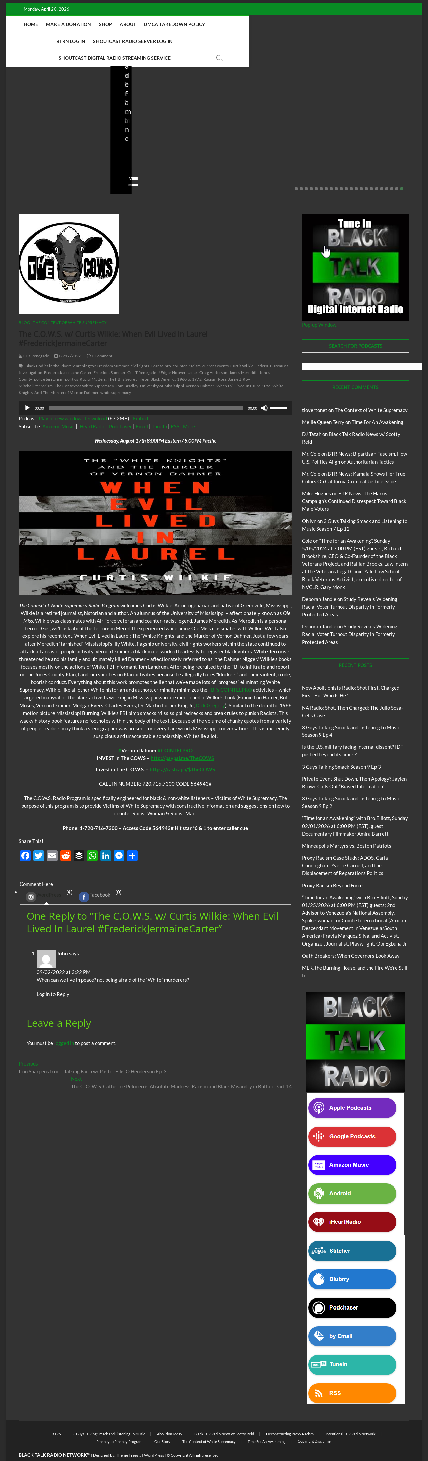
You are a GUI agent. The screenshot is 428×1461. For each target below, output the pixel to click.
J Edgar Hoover (172, 356)
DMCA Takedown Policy (198, 24)
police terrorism (48, 362)
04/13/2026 (150, 158)
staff (21, 158)
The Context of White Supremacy (70, 306)
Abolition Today (169, 1417)
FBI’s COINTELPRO (230, 673)
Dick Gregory (210, 689)
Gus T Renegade (141, 356)
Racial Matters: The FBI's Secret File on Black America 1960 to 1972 (140, 362)
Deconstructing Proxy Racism (290, 1417)
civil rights (140, 349)
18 (381, 172)
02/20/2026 (357, 158)
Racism (209, 362)
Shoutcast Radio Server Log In (313, 24)
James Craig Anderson (208, 356)
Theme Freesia (128, 1438)
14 (361, 172)
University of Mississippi (162, 369)
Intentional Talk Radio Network (351, 1417)
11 (346, 172)
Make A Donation (92, 24)
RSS (175, 410)
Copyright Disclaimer (315, 1424)
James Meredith (243, 356)
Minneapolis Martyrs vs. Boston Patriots (346, 829)
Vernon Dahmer (200, 369)
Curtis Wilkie (242, 349)
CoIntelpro (161, 349)
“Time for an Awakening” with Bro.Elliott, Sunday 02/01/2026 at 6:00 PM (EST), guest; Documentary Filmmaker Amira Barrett (355, 809)
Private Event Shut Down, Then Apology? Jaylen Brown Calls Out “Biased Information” (368, 135)
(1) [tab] (47, 880)
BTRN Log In (251, 24)
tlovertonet (314, 393)
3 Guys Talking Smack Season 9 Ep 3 (341, 750)
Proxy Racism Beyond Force (332, 869)
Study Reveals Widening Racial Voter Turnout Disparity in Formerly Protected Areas (349, 590)
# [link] (119, 734)
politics (71, 362)
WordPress (43, 880)
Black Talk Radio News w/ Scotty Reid (52, 115)
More (189, 410)
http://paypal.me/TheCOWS (182, 742)
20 (391, 172)
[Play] (27, 391)
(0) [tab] (98, 880)
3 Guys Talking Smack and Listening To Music (109, 1417)
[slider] (146, 391)
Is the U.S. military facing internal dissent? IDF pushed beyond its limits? (264, 140)
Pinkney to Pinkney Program (119, 1425)
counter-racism (187, 349)
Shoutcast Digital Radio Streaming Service (200, 41)
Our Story (162, 1425)
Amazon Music (58, 410)
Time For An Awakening (377, 406)
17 (376, 172)
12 (351, 172)
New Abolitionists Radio (51, 120)
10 (341, 172)
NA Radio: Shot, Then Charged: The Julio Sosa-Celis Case (161, 140)
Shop (129, 24)
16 (371, 172)
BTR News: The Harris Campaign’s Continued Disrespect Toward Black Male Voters (354, 484)
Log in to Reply (53, 978)
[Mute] (264, 391)
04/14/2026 (47, 158)
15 (366, 172)
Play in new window (60, 402)
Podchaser (120, 410)
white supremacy (115, 376)
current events (215, 349)
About (152, 24)
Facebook (94, 880)
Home (55, 24)
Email (142, 410)
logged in (64, 1027)
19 (386, 172)
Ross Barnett (229, 362)
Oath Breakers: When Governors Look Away (351, 939)
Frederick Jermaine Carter (68, 356)
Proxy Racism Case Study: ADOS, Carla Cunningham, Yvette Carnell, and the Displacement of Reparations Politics (345, 849)
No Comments (81, 158)
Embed (140, 402)
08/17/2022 (67, 339)
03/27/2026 (254, 158)
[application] (155, 391)
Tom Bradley (127, 369)
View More (27, 168)
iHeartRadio (91, 410)
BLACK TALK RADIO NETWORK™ (54, 1438)
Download (96, 402)
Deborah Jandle (319, 583)
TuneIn (159, 410)
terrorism (44, 369)
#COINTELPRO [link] (175, 734)
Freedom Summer (109, 356)
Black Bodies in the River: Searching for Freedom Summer (77, 349)
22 (401, 172)
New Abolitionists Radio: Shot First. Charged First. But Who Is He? (57, 140)
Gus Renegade (34, 339)
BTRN (342, 111)
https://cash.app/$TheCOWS (182, 753)
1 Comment (99, 339)
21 (396, 172)
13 (356, 172)
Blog (18, 120)
